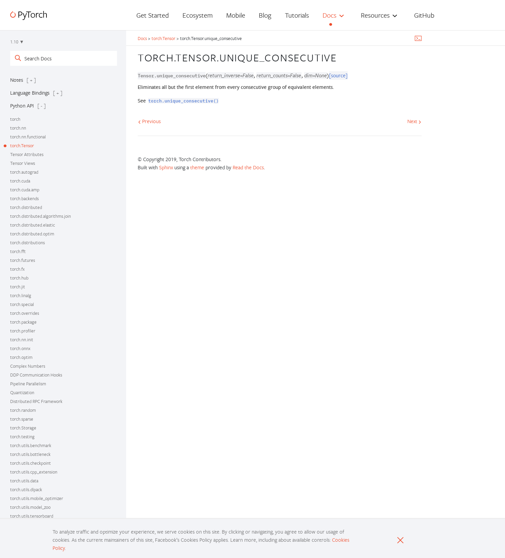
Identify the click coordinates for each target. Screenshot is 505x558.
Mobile (235, 15)
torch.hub (19, 278)
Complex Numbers (27, 366)
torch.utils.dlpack (26, 489)
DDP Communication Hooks (36, 375)
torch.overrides (24, 313)
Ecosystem (197, 15)
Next (414, 121)
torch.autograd (24, 172)
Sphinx (166, 167)
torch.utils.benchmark (30, 445)
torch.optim (21, 357)
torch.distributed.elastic (32, 225)
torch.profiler (22, 330)
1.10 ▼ (17, 41)
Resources (375, 15)
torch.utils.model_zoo (30, 507)
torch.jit (17, 286)
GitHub (424, 15)
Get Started (152, 15)
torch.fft (18, 251)
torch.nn (18, 128)
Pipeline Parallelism (28, 383)
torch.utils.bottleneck (30, 454)
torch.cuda (20, 181)
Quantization (22, 392)
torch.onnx (20, 348)
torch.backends (24, 198)
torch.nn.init (21, 339)
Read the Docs (248, 167)
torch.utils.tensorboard (31, 516)
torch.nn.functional (28, 136)
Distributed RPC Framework (36, 401)
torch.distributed (26, 207)
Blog (265, 15)
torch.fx (17, 269)
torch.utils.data (24, 480)
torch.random (23, 410)
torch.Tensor (22, 145)
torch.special (22, 304)
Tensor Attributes (26, 154)
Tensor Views (22, 163)
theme (197, 167)
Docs (329, 15)
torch (15, 119)
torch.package (23, 322)
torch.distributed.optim (32, 233)
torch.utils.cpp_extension (33, 472)
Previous (149, 121)
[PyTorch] (28, 15)
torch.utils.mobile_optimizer (36, 498)
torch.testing (22, 436)
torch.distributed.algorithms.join (40, 216)
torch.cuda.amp (24, 189)
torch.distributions (27, 242)
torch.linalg (20, 295)
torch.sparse (21, 419)
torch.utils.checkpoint (30, 463)
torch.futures (22, 260)
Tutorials (297, 15)
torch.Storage (23, 427)
